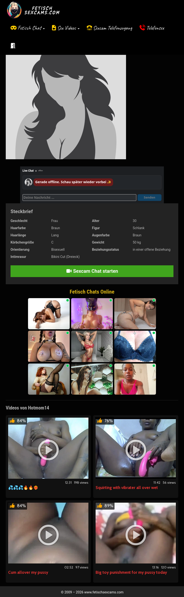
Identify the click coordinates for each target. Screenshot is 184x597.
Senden (149, 197)
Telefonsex (155, 27)
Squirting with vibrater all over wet (127, 487)
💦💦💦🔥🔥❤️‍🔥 (23, 487)
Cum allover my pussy (28, 572)
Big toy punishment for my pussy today (131, 572)
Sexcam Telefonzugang (112, 27)
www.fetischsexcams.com (104, 592)
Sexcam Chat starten (92, 271)
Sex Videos (68, 27)
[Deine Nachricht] (79, 197)
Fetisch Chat (31, 27)
